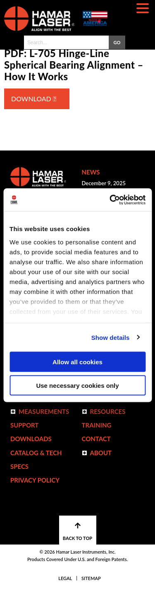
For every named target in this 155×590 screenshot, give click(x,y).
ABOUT (101, 452)
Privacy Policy (35, 480)
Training (97, 425)
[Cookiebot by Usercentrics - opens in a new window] (110, 199)
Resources (108, 411)
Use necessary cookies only (77, 385)
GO (116, 42)
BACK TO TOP (77, 531)
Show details (110, 337)
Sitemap (91, 578)
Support (24, 425)
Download (33, 99)
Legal (65, 578)
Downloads (31, 438)
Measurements (44, 411)
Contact (96, 438)
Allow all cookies (77, 361)
